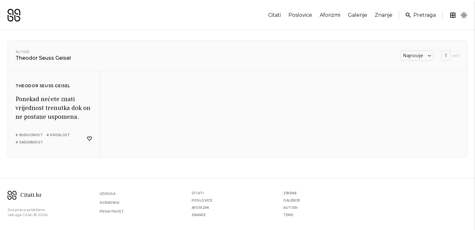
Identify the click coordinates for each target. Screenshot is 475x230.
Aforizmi (200, 208)
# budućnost (29, 135)
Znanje (199, 215)
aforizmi (330, 15)
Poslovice (202, 200)
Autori (22, 52)
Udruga (107, 194)
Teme (288, 215)
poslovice (300, 15)
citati (274, 15)
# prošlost (58, 135)
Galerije (291, 200)
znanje (383, 15)
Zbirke (290, 193)
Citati (198, 193)
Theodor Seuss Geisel (42, 85)
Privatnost (112, 211)
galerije (357, 15)
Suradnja (109, 203)
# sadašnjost (29, 142)
